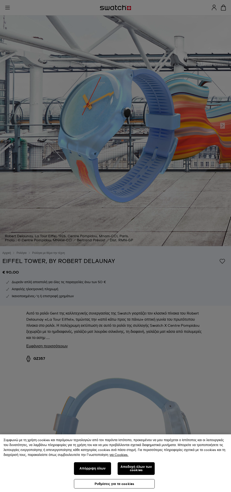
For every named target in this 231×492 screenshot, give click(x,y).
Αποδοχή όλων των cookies (136, 468)
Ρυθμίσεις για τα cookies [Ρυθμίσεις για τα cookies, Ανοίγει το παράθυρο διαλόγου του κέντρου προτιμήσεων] (114, 484)
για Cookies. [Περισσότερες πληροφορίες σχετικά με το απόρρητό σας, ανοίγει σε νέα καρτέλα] (118, 455)
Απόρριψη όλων (92, 468)
